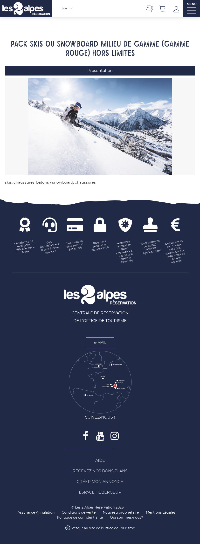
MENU (192, 4)
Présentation (100, 70)
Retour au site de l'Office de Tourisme (103, 528)
